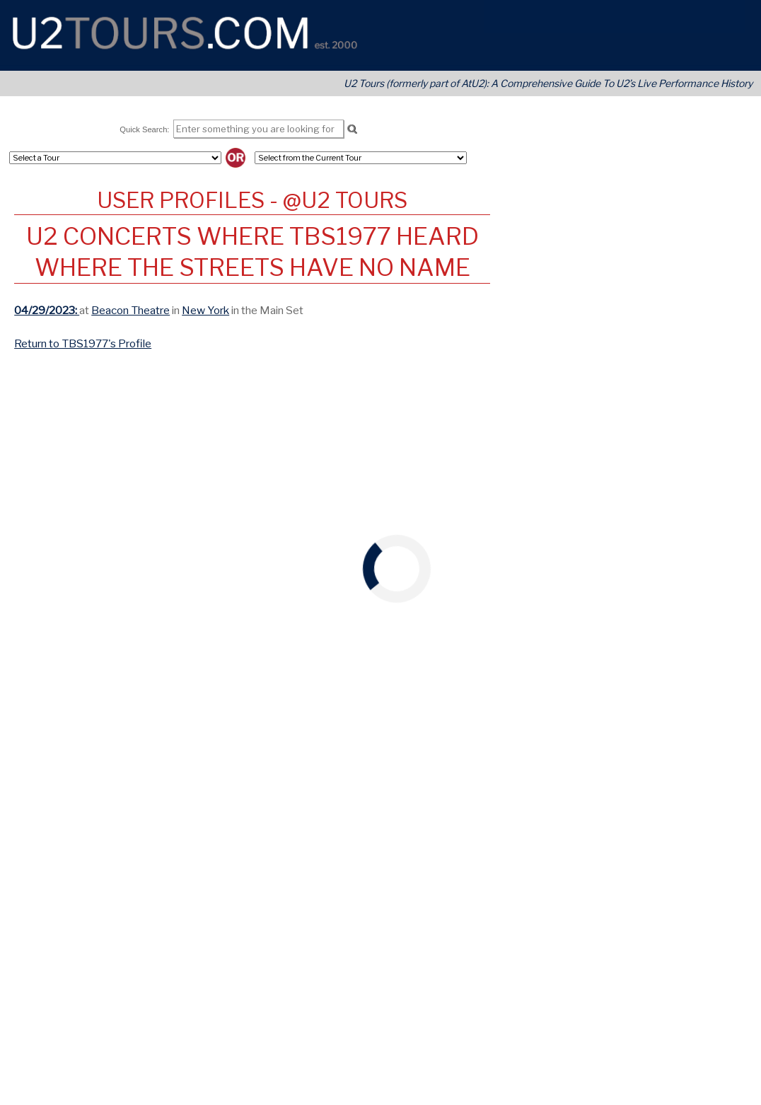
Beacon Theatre (130, 310)
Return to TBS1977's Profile (82, 343)
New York (205, 310)
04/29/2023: (46, 310)
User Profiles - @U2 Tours (252, 200)
